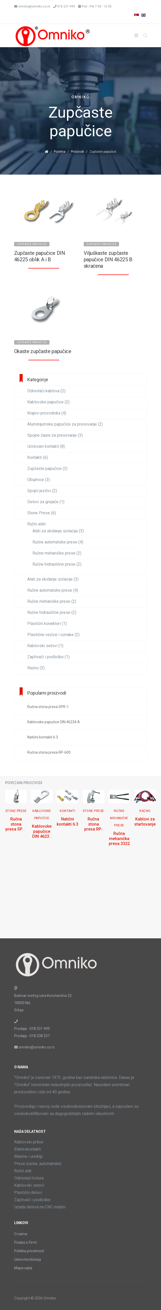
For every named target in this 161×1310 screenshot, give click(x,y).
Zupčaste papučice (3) (47, 469)
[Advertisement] (80, 897)
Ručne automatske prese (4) (57, 542)
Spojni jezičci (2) (42, 491)
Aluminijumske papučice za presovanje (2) (65, 424)
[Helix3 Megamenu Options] (136, 35)
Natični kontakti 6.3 (67, 821)
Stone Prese (16, 811)
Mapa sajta (23, 1268)
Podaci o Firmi (25, 1242)
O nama (20, 1234)
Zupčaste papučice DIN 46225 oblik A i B (39, 256)
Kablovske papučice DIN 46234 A (42, 834)
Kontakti (67, 811)
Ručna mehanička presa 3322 (119, 838)
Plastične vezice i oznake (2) (53, 635)
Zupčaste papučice (32, 244)
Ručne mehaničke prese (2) (56, 553)
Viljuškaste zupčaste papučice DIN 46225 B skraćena (108, 259)
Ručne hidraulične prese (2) (56, 564)
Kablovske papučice (41, 814)
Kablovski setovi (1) (45, 646)
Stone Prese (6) (41, 513)
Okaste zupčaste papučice (42, 351)
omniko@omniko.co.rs (34, 6)
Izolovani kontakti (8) (46, 446)
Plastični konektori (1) (47, 624)
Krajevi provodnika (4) (46, 413)
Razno (145, 811)
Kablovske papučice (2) (48, 402)
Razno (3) (36, 668)
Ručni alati (36, 524)
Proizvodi (77, 151)
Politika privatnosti (29, 1251)
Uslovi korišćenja (27, 1259)
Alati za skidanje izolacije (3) (58, 531)
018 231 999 (66, 6)
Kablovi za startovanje (145, 821)
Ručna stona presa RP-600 (93, 826)
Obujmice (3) (38, 480)
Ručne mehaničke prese (119, 818)
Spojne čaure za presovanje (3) (55, 435)
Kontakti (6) (37, 457)
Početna (59, 151)
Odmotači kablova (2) (46, 391)
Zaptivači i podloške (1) (48, 657)
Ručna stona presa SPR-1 (16, 826)
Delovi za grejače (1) (45, 502)
